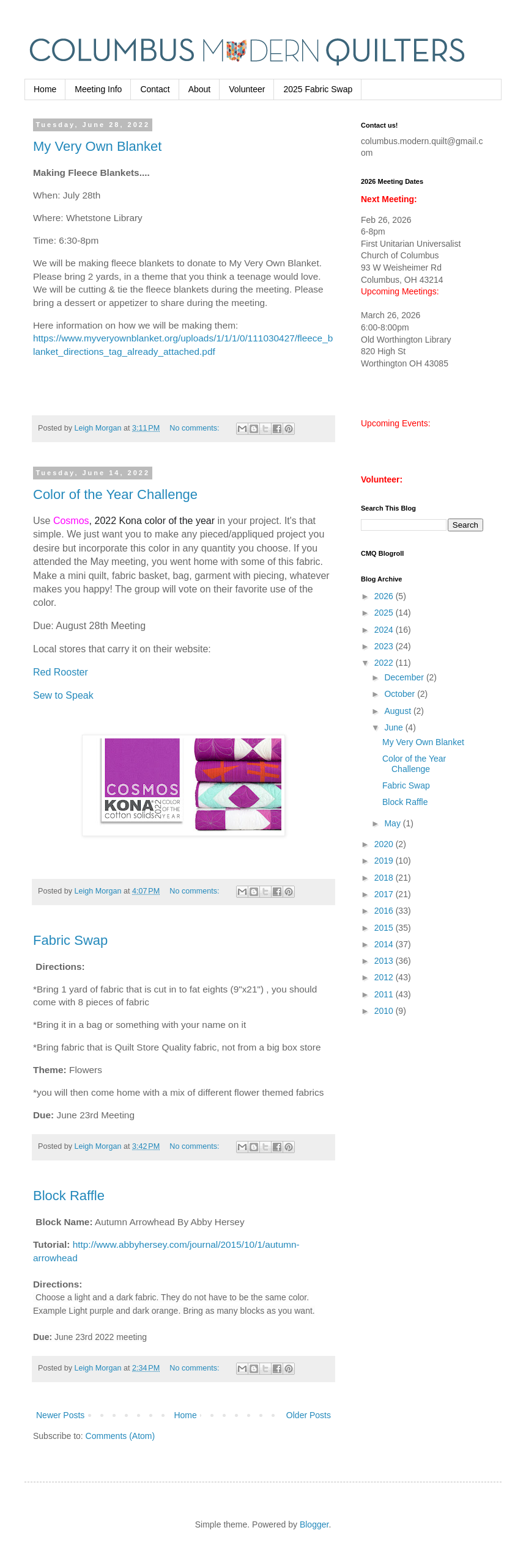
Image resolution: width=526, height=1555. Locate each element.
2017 (385, 894)
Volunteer (247, 89)
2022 (385, 663)
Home (45, 89)
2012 (385, 977)
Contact (154, 89)
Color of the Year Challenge (115, 494)
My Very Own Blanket (97, 146)
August (398, 711)
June (394, 727)
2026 (385, 596)
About (199, 89)
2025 (385, 612)
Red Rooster (60, 672)
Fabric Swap (70, 940)
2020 (385, 844)
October (400, 694)
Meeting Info (98, 89)
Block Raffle (69, 1195)
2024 (385, 630)
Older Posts (308, 1415)
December (405, 677)
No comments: (195, 428)
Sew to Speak (63, 695)
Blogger (314, 1524)
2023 (385, 646)
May (393, 823)
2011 (385, 994)
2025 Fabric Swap (317, 89)
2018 (385, 878)
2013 (385, 961)
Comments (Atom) (120, 1436)
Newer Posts (60, 1415)
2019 (385, 860)
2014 (385, 944)
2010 (385, 1011)
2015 (385, 928)
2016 (385, 911)
